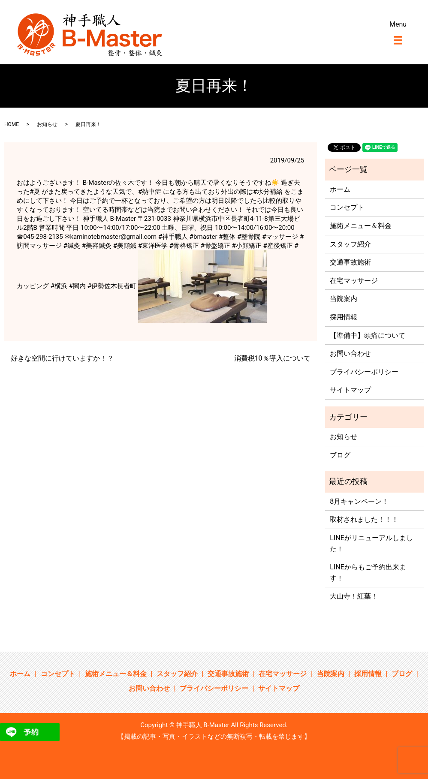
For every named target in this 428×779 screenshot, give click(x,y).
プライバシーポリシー (364, 372)
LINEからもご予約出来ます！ (368, 572)
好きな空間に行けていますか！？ (62, 358)
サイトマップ (350, 390)
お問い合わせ (350, 353)
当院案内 (343, 299)
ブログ (340, 455)
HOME (11, 124)
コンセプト (347, 207)
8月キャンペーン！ (359, 501)
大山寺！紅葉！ (354, 596)
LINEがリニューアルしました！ (371, 543)
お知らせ (47, 124)
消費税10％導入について (272, 358)
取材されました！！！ (364, 519)
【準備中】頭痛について (367, 335)
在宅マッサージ (354, 281)
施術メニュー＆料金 (361, 226)
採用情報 (343, 317)
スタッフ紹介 (350, 244)
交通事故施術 (350, 262)
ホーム (340, 189)
